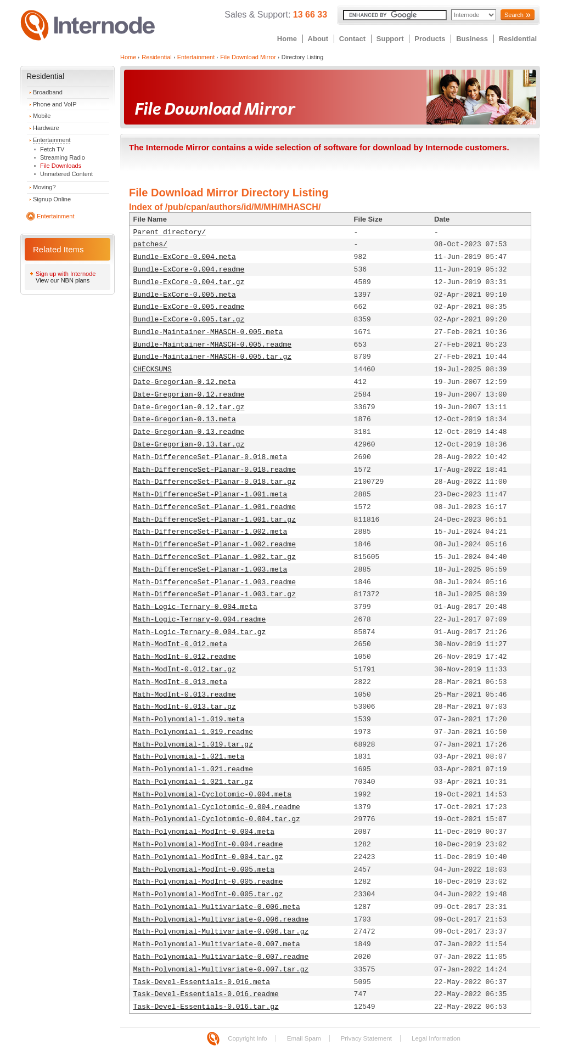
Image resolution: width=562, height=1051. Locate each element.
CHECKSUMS (152, 369)
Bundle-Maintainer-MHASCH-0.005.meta (208, 332)
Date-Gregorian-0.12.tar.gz (189, 407)
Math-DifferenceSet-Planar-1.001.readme (214, 507)
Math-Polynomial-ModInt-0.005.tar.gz (208, 894)
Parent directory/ (169, 232)
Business (472, 39)
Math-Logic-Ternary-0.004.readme (199, 619)
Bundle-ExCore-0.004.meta (184, 257)
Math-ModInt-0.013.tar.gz (184, 707)
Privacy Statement (366, 1038)
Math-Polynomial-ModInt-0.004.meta (203, 832)
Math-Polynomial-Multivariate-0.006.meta (216, 907)
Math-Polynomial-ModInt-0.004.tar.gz (208, 857)
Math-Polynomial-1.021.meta (189, 757)
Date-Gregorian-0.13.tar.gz (189, 444)
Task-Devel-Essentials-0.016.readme (206, 994)
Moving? (44, 187)
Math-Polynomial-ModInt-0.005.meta (203, 870)
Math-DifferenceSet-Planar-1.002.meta (210, 532)
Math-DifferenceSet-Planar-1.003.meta (210, 570)
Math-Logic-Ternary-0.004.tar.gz (199, 632)
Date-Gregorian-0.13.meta (184, 419)
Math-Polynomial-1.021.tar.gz (193, 782)
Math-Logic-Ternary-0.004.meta (195, 607)
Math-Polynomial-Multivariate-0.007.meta (216, 944)
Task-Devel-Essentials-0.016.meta (202, 982)
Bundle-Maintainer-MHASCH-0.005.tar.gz (212, 357)
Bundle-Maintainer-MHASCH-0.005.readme (212, 345)
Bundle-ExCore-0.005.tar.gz (189, 319)
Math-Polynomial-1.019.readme (193, 732)
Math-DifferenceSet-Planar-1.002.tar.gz (214, 557)
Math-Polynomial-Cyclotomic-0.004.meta (212, 794)
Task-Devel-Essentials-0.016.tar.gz (206, 1007)
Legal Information (436, 1038)
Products (429, 39)
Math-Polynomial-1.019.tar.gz (193, 745)
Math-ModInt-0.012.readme (184, 657)
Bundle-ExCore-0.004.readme (189, 269)
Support (390, 39)
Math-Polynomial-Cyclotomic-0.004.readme (216, 807)
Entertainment (51, 140)
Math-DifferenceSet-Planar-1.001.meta (210, 494)
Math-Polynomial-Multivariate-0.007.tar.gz (221, 969)
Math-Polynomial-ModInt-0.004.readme (208, 844)
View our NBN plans (62, 280)
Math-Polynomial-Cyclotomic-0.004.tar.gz (216, 819)
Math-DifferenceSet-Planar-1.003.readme (214, 582)
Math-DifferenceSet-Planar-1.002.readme (214, 544)
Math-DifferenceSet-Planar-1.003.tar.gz (214, 594)
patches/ (150, 244)
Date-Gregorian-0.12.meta (184, 382)
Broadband (48, 92)
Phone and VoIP (55, 104)
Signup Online (52, 199)
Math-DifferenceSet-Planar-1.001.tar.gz (214, 520)
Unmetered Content (66, 174)
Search (514, 15)
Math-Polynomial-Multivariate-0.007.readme (221, 957)
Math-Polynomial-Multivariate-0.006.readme (221, 920)
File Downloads (60, 165)
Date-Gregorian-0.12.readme (189, 395)
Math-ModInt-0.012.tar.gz (184, 669)
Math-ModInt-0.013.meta (180, 682)
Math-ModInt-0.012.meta (180, 644)
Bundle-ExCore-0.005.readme (189, 307)
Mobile (41, 115)
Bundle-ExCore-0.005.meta (184, 295)
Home (287, 39)
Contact (352, 39)
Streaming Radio (62, 157)
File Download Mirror (248, 57)
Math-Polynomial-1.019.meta (189, 719)
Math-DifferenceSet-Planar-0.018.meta (210, 457)
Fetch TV (52, 149)
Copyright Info (247, 1038)
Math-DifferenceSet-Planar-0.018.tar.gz (214, 482)
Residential (518, 39)
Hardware (46, 128)
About (318, 39)
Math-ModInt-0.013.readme (184, 695)
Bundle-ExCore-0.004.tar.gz (189, 282)
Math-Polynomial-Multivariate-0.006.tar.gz (221, 932)
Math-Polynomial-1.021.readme (193, 769)
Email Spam (304, 1038)
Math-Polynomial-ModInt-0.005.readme (208, 882)
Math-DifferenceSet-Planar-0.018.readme (214, 470)
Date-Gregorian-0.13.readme (189, 432)
